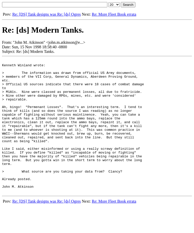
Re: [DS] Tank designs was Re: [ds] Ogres (46, 14)
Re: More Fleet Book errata (114, 14)
